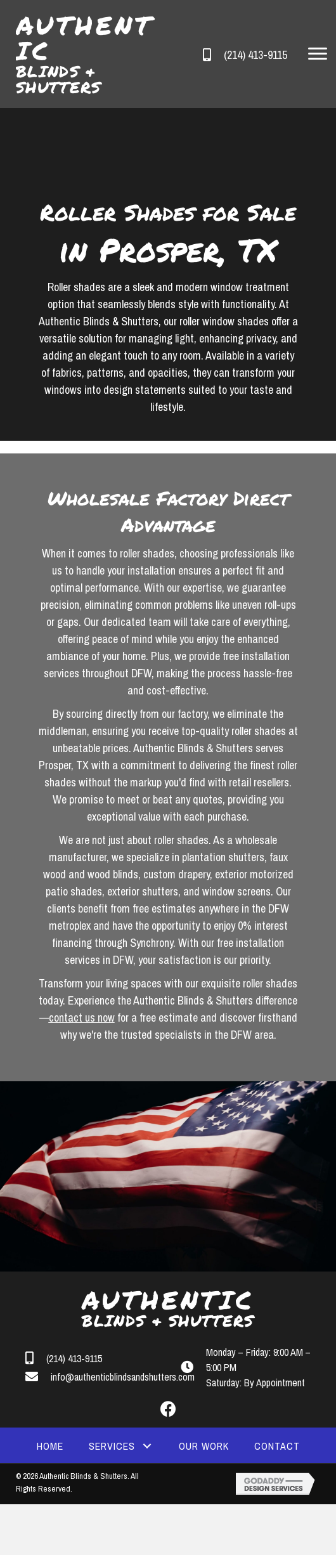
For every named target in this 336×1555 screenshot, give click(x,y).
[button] (317, 54)
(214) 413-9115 (255, 55)
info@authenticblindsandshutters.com (123, 1377)
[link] (50, 1446)
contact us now (82, 1017)
